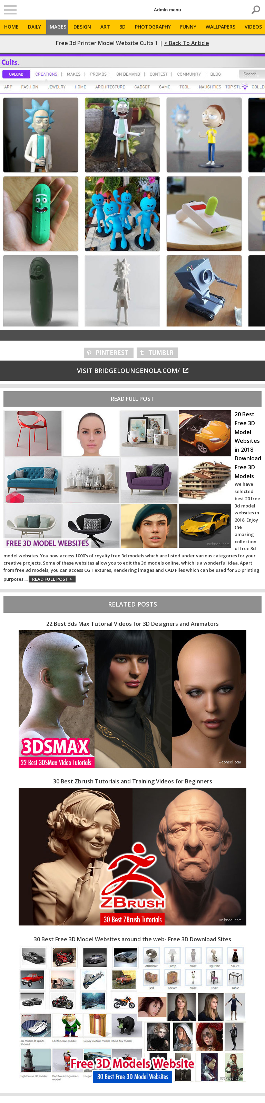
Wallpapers (220, 26)
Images (57, 26)
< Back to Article (186, 43)
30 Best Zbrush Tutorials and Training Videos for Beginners (132, 781)
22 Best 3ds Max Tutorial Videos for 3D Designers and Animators (132, 624)
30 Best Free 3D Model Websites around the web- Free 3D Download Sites (132, 939)
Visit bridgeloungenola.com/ (132, 370)
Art (105, 26)
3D (122, 26)
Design (82, 26)
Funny (188, 26)
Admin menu (167, 9)
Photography (153, 26)
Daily (34, 26)
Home (11, 26)
